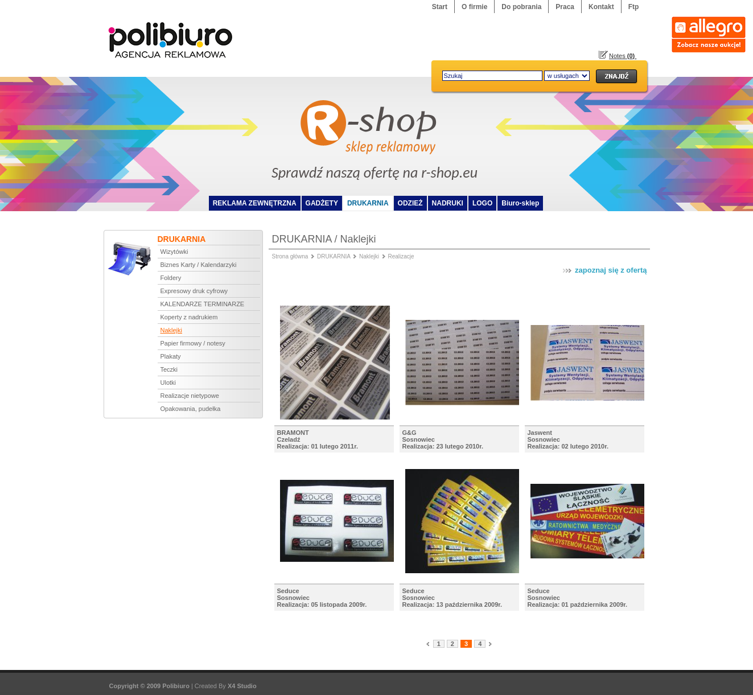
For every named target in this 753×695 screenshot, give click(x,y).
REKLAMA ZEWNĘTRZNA (255, 203)
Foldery (171, 277)
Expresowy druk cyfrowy (194, 290)
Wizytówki (174, 251)
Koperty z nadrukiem (189, 317)
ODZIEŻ (410, 203)
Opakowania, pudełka (191, 408)
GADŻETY (322, 203)
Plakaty (171, 356)
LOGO (482, 203)
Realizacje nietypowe (190, 395)
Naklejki (172, 330)
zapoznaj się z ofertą (604, 270)
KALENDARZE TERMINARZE (203, 304)
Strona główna (290, 256)
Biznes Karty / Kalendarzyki (199, 264)
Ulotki (168, 382)
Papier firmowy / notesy (193, 343)
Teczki (169, 369)
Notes (623, 55)
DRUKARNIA (368, 203)
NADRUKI (447, 203)
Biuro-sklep (520, 203)
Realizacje (401, 256)
